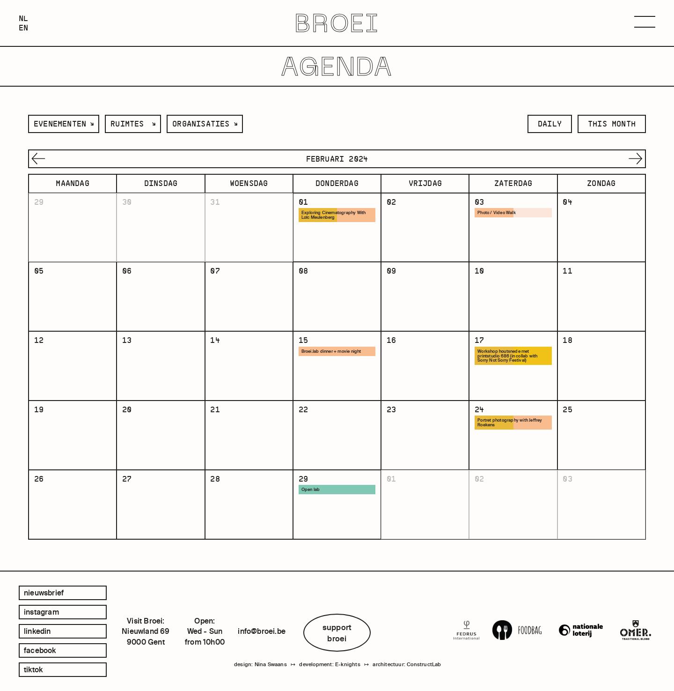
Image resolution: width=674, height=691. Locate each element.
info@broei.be (262, 631)
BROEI (337, 23)
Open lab (310, 492)
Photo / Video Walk (496, 212)
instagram (41, 612)
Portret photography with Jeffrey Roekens (509, 424)
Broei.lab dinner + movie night (331, 352)
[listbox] (63, 124)
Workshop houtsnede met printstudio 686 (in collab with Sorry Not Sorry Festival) (507, 357)
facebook (40, 650)
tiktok (33, 669)
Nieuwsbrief (44, 592)
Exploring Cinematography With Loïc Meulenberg (333, 215)
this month (612, 123)
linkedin (37, 631)
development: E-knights (329, 664)
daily (550, 123)
